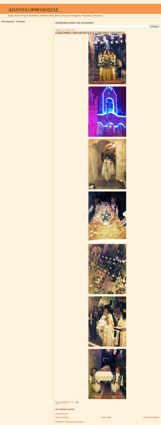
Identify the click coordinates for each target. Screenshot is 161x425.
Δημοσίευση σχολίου (61, 413)
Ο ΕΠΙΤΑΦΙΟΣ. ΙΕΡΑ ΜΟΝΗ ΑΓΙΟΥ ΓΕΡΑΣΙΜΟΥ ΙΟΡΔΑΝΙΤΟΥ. (90, 32)
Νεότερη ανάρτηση (62, 417)
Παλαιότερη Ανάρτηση (151, 417)
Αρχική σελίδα (106, 417)
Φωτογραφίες (64, 403)
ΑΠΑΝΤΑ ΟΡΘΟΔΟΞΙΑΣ (33, 9)
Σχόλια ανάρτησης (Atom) (74, 422)
